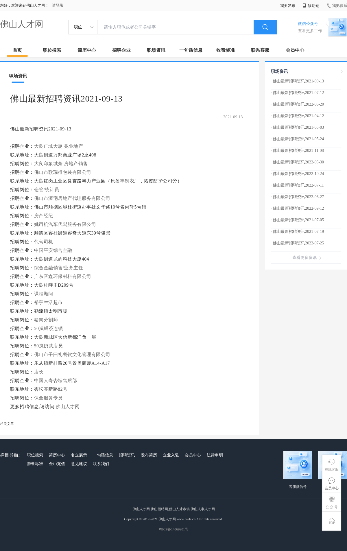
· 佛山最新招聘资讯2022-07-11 (297, 185)
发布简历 (149, 455)
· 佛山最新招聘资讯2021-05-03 (297, 127)
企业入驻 (171, 455)
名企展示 (79, 455)
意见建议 (79, 464)
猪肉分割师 (46, 319)
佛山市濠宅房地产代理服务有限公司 (72, 198)
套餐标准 (35, 464)
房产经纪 (43, 215)
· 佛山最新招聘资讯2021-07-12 (297, 93)
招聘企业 (121, 50)
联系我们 (101, 464)
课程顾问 (43, 293)
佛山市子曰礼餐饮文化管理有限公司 (72, 354)
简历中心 (86, 50)
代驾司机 (43, 241)
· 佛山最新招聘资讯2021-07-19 (297, 231)
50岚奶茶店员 (48, 345)
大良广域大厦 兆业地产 (58, 146)
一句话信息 (190, 50)
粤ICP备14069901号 (174, 529)
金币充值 (57, 464)
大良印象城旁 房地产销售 (61, 163)
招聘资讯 (127, 455)
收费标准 (225, 50)
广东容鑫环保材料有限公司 (62, 276)
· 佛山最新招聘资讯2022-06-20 (297, 104)
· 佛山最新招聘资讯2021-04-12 (297, 116)
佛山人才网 (21, 24)
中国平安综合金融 (53, 250)
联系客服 (260, 50)
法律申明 (215, 455)
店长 (39, 371)
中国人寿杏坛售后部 (55, 380)
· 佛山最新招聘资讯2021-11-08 (297, 150)
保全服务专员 (48, 397)
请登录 (57, 5)
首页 (17, 50)
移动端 (310, 5)
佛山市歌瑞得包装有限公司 (62, 172)
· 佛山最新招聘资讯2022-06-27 (297, 197)
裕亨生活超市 (48, 302)
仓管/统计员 (46, 189)
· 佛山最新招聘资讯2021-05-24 (297, 139)
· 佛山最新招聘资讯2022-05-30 (297, 162)
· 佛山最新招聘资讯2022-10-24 (297, 174)
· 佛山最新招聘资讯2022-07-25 (297, 243)
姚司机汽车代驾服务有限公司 (65, 224)
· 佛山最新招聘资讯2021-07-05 (297, 220)
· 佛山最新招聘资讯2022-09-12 (297, 208)
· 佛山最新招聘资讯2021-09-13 (297, 81)
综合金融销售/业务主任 (58, 267)
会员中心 (295, 50)
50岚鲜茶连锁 (48, 328)
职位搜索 (52, 50)
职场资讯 (156, 50)
